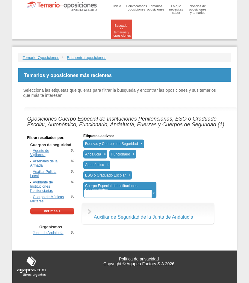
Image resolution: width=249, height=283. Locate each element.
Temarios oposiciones (155, 7)
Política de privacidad (139, 259)
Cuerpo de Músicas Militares (47, 199)
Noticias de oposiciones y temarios (197, 9)
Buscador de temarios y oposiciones (122, 30)
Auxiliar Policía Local (43, 174)
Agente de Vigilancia (39, 153)
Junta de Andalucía (48, 233)
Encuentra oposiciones (86, 57)
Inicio (117, 6)
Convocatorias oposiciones (136, 7)
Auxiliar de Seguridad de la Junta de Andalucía (143, 217)
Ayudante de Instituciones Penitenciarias (41, 186)
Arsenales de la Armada (44, 163)
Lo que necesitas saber (176, 9)
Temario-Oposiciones (41, 57)
